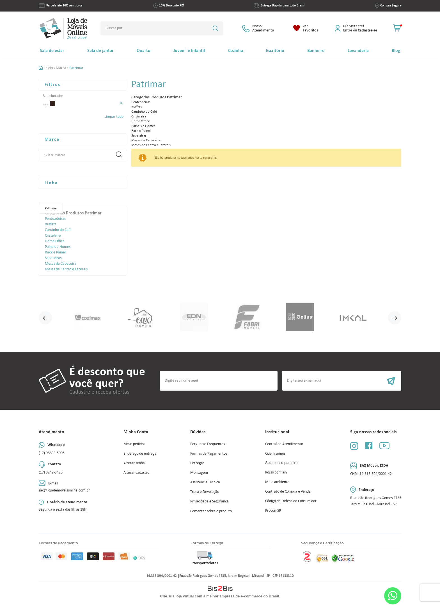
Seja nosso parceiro (281, 463)
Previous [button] (45, 317)
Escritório (275, 50)
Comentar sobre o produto (211, 511)
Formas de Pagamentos (208, 453)
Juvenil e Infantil (189, 50)
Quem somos (275, 453)
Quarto (143, 50)
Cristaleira (53, 235)
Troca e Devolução (204, 491)
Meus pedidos (134, 443)
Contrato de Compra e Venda (288, 491)
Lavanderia (358, 50)
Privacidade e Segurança (209, 501)
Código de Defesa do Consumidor (291, 500)
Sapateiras (53, 257)
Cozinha (235, 50)
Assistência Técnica (205, 482)
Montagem (199, 472)
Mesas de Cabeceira (60, 263)
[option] (87, 317)
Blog (396, 50)
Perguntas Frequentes (207, 443)
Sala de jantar (100, 50)
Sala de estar (52, 50)
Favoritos (310, 28)
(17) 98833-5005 (52, 452)
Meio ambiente (277, 481)
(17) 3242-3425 (51, 472)
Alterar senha (134, 463)
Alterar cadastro (136, 472)
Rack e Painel (55, 252)
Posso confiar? (276, 472)
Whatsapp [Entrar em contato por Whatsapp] (392, 595)
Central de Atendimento (284, 443)
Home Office (55, 241)
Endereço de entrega (140, 453)
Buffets (50, 224)
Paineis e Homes (57, 246)
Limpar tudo (113, 116)
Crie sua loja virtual (177, 596)
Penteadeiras (55, 218)
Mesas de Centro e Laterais (66, 269)
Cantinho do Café (58, 229)
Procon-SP (273, 510)
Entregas (197, 463)
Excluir (121, 103)
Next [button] (394, 317)
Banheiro (316, 50)
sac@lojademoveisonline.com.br (64, 490)
